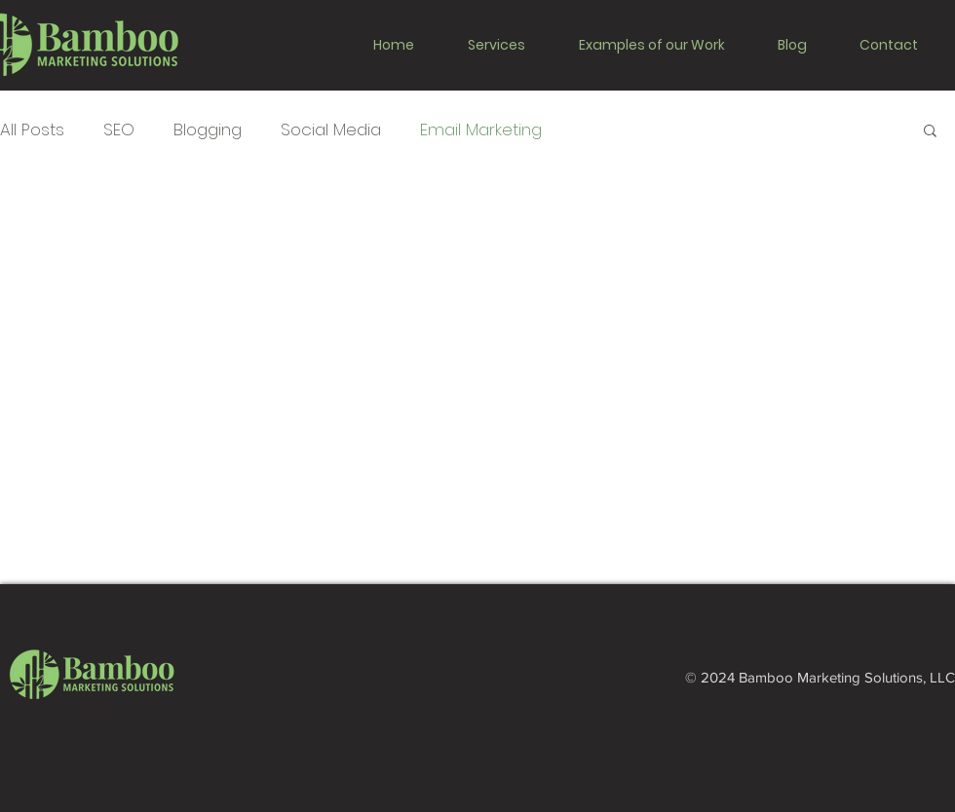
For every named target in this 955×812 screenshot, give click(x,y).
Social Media (331, 130)
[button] (507, 45)
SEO (118, 130)
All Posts (32, 130)
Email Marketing (481, 130)
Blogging (207, 130)
